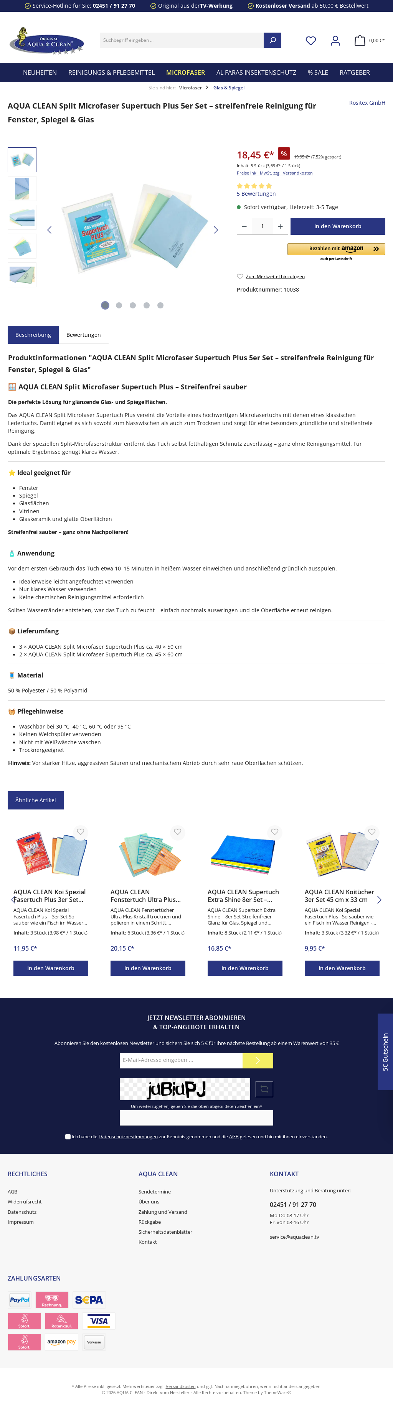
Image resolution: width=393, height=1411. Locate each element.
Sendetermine (155, 1191)
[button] (336, 252)
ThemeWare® (277, 1392)
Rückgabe (150, 1222)
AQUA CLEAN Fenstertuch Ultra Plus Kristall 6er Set (143, 896)
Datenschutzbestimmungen (128, 1136)
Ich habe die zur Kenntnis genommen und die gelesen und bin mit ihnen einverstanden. (200, 1136)
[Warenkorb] (367, 40)
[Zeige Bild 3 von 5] (133, 305)
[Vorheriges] (50, 230)
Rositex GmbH (367, 102)
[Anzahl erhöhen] (280, 226)
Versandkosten (181, 1386)
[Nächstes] (215, 230)
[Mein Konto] (335, 40)
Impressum (21, 1222)
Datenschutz (22, 1212)
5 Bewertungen (256, 193)
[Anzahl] (262, 226)
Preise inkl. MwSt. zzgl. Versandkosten (275, 173)
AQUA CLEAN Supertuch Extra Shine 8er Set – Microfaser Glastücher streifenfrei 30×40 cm (243, 896)
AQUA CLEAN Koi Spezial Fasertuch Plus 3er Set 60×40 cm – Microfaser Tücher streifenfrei (49, 896)
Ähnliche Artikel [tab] (35, 800)
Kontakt (148, 1242)
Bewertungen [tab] (83, 334)
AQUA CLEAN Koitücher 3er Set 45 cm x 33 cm (339, 896)
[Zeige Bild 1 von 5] (105, 305)
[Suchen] (272, 40)
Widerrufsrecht (25, 1201)
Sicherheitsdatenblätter (165, 1232)
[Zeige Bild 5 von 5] (160, 305)
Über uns (149, 1201)
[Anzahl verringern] (244, 226)
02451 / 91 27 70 (114, 5)
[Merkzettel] (311, 40)
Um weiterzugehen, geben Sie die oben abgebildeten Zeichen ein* (196, 1106)
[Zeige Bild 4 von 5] (147, 305)
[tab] (33, 335)
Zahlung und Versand (163, 1212)
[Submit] (258, 1060)
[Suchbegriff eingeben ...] (182, 40)
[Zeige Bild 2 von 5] (119, 305)
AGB (234, 1136)
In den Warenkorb (338, 226)
